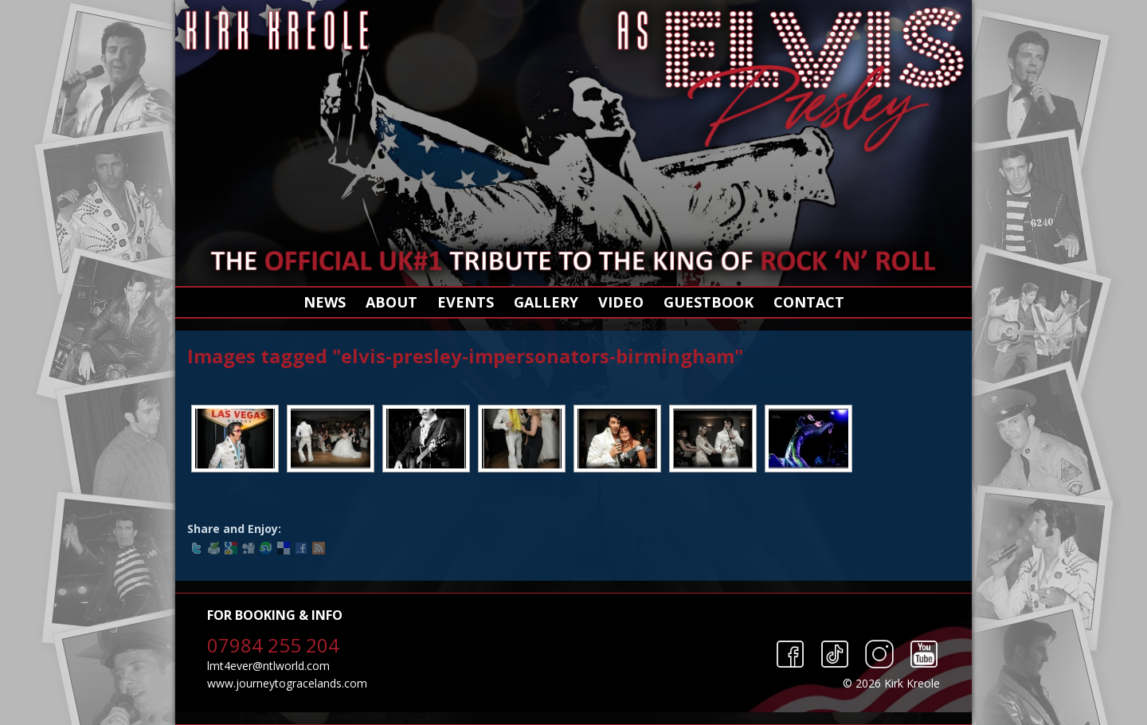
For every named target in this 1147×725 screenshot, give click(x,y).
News (324, 302)
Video (621, 302)
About (391, 302)
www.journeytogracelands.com (287, 683)
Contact (808, 302)
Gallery (546, 302)
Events (465, 302)
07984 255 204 (273, 645)
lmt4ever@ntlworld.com (268, 665)
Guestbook (709, 302)
